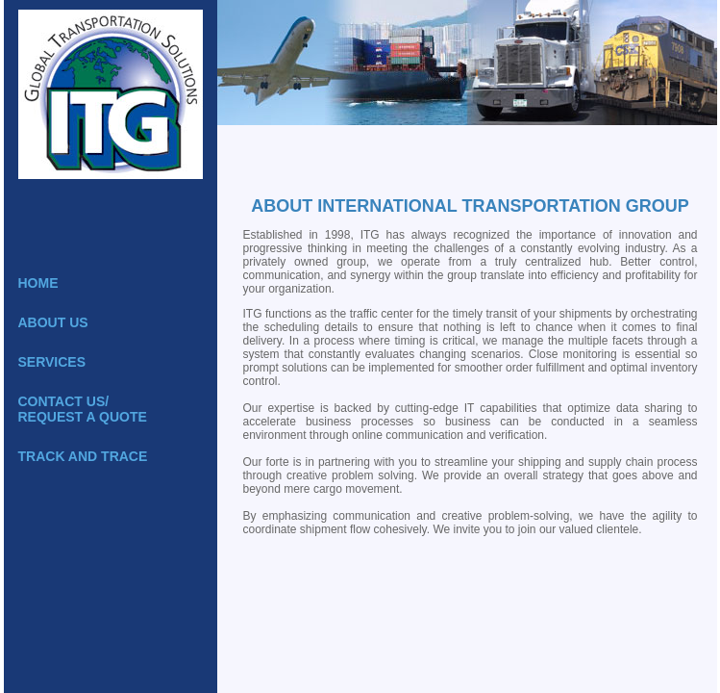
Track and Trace (83, 456)
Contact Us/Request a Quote (82, 409)
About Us (53, 322)
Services (52, 362)
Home (38, 283)
